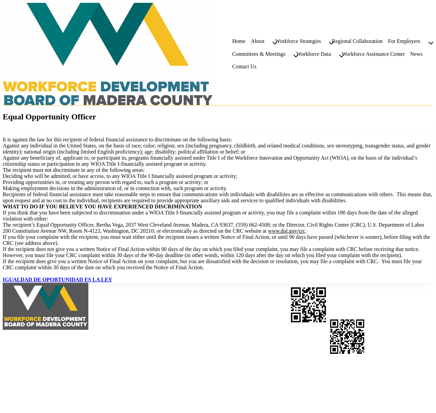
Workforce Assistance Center (373, 54)
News (416, 54)
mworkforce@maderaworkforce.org (194, 323)
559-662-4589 (186, 311)
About (377, 393)
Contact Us (244, 66)
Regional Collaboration (357, 41)
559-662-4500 (212, 304)
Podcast (398, 393)
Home (238, 41)
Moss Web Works (70, 402)
